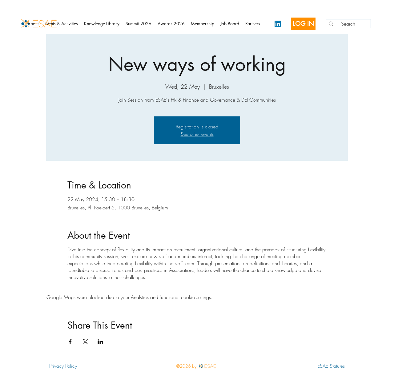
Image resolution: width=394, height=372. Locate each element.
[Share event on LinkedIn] (100, 341)
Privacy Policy (63, 365)
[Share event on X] (85, 341)
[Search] (347, 23)
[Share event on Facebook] (70, 341)
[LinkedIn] (278, 24)
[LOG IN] (303, 24)
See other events (197, 134)
